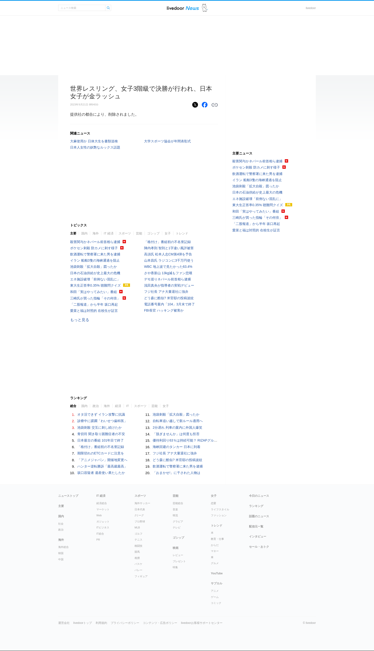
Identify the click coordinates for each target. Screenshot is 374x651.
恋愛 (213, 503)
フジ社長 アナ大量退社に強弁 (166, 291)
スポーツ (125, 233)
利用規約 (101, 623)
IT (127, 406)
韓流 (175, 515)
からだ (215, 545)
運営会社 (64, 623)
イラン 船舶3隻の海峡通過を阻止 (95, 260)
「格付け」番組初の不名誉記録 (167, 242)
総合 (73, 406)
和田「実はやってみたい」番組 (93, 292)
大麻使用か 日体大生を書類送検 (94, 141)
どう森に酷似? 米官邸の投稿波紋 (169, 298)
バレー (138, 570)
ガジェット (102, 521)
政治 (96, 406)
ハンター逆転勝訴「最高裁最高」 (102, 466)
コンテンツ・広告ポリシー (160, 623)
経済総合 (101, 503)
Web (99, 515)
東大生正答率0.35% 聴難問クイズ (95, 285)
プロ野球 (140, 521)
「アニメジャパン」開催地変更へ (102, 460)
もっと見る (79, 320)
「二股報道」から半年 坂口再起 (94, 304)
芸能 (139, 233)
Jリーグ (139, 515)
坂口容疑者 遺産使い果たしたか (101, 473)
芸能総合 (178, 503)
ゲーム (215, 597)
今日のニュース (259, 495)
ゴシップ (153, 233)
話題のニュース (259, 516)
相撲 (137, 558)
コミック (216, 602)
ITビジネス (102, 527)
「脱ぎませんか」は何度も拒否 (176, 434)
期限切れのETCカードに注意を (100, 453)
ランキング (256, 506)
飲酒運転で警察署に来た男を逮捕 (95, 254)
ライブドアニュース (183, 8)
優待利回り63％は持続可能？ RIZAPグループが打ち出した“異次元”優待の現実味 (213, 440)
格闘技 (138, 545)
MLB (137, 527)
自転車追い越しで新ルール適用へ (178, 421)
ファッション (219, 515)
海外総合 (63, 547)
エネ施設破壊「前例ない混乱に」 (95, 279)
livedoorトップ (82, 623)
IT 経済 (109, 233)
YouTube (217, 573)
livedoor (311, 8)
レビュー (178, 555)
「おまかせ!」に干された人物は (176, 473)
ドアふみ (205, 8)
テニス (138, 539)
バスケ (138, 563)
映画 (175, 548)
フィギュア (141, 576)
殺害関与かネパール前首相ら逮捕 (95, 242)
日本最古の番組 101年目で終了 (100, 440)
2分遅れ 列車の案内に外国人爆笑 (177, 427)
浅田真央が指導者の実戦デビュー (169, 285)
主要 (73, 233)
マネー (215, 551)
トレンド (182, 233)
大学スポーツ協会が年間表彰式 (167, 141)
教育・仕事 (217, 538)
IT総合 (100, 533)
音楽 (175, 509)
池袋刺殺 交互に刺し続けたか (99, 427)
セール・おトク (259, 546)
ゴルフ (138, 533)
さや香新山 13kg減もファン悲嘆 (168, 273)
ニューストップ (68, 495)
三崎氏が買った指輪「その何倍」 (95, 298)
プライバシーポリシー (125, 623)
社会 (60, 523)
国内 (84, 233)
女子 (168, 233)
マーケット (102, 509)
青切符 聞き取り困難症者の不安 (101, 434)
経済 (118, 406)
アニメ (215, 590)
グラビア (178, 521)
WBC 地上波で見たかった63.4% (168, 266)
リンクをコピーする (214, 105)
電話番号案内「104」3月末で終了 (169, 304)
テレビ (177, 527)
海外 (96, 233)
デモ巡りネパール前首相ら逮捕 (167, 279)
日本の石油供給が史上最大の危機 (95, 273)
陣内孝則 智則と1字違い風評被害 (169, 248)
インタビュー (257, 536)
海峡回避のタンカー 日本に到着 (176, 447)
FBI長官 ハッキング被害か (164, 310)
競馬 (137, 551)
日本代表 (140, 509)
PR (98, 539)
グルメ (215, 563)
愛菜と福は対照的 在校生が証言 (94, 311)
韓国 (60, 553)
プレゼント (179, 561)
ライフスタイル (220, 509)
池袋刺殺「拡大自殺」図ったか (93, 266)
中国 (60, 559)
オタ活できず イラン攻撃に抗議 (101, 414)
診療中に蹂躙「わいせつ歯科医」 (102, 421)
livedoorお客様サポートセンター (202, 623)
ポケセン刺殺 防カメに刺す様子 (94, 248)
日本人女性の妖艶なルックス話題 (95, 147)
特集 (175, 567)
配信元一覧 (256, 526)
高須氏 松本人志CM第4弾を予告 (168, 254)
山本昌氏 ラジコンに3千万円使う (169, 260)
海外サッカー (142, 503)
